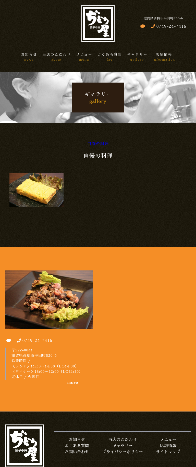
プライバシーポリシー (122, 452)
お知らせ (77, 440)
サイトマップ (168, 452)
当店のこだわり (122, 440)
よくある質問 (77, 446)
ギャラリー (122, 446)
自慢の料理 (98, 144)
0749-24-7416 (168, 26)
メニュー (168, 440)
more (72, 383)
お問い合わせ (77, 452)
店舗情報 (168, 446)
